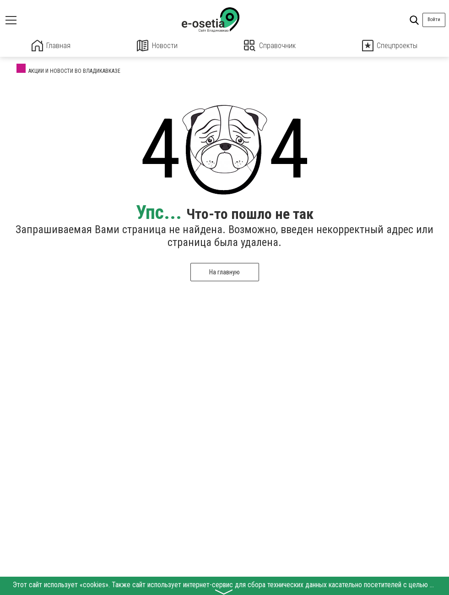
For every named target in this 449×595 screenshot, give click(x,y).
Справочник (270, 45)
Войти (433, 19)
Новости (157, 45)
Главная (50, 45)
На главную (224, 271)
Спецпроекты (390, 45)
